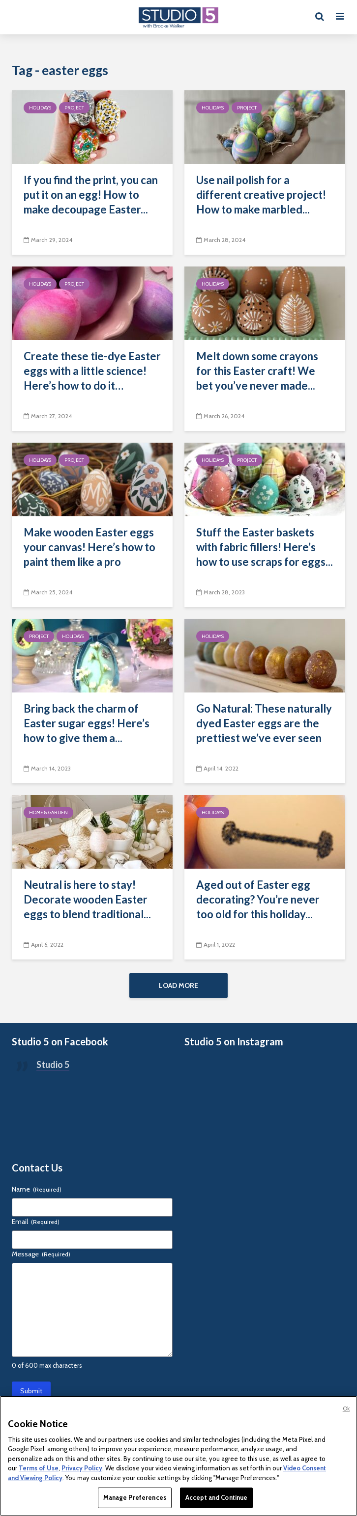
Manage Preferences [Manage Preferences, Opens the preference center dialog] (134, 1497)
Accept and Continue (216, 1497)
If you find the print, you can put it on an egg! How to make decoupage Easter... (91, 194)
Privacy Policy (81, 1468)
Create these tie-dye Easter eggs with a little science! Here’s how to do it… (92, 370)
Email (36, 1223)
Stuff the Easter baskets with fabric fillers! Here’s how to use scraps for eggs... (264, 547)
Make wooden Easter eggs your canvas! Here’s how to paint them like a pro (89, 547)
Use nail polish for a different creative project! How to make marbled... (261, 194)
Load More (178, 985)
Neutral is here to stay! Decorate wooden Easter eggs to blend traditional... (87, 899)
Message (41, 1255)
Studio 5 (52, 1066)
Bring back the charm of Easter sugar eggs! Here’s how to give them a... (86, 723)
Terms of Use (39, 1468)
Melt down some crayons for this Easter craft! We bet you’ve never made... (257, 370)
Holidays (40, 108)
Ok (346, 1408)
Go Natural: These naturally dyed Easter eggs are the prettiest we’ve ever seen (264, 723)
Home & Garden (48, 812)
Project (74, 108)
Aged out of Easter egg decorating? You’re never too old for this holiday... (258, 899)
